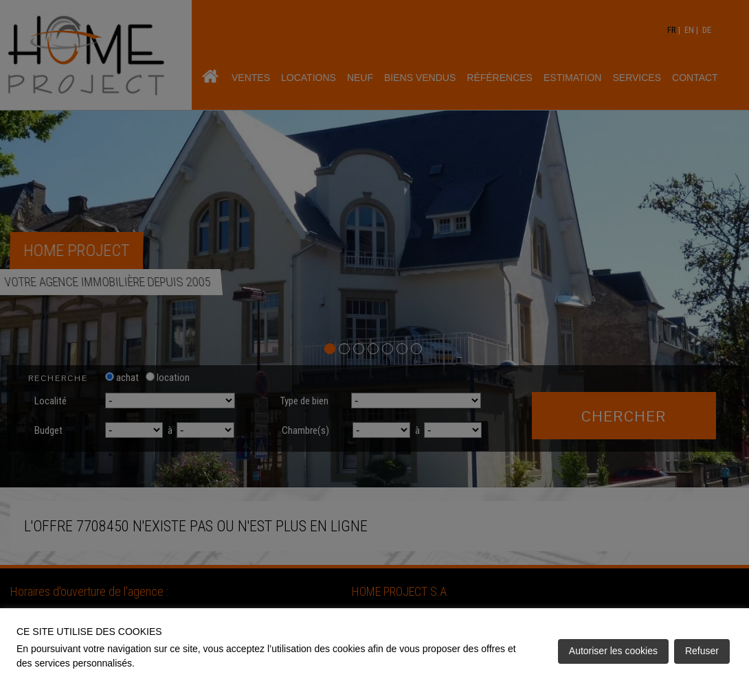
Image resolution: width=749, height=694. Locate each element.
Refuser (702, 650)
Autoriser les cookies (613, 650)
